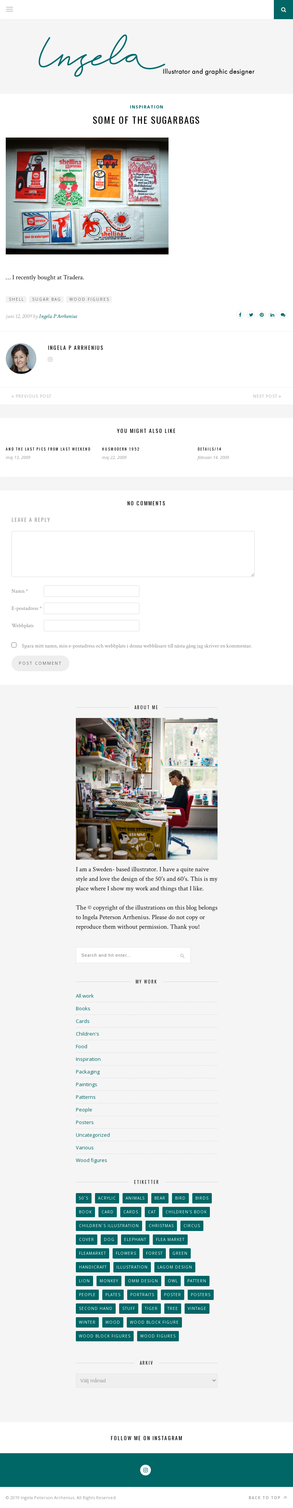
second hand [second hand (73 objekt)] (96, 1308)
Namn (19, 591)
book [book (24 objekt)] (85, 1212)
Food (81, 1046)
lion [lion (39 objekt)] (84, 1280)
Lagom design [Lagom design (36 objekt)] (174, 1267)
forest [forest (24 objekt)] (154, 1253)
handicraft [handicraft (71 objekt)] (93, 1267)
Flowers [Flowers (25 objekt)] (126, 1253)
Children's (87, 1033)
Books (83, 1008)
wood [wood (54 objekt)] (112, 1322)
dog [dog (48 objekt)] (109, 1239)
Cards (83, 1021)
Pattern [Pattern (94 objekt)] (196, 1280)
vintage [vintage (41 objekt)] (197, 1308)
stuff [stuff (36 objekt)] (128, 1308)
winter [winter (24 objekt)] (87, 1322)
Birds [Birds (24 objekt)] (202, 1198)
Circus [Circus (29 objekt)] (191, 1225)
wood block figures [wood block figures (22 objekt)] (105, 1336)
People (84, 1109)
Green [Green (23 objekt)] (180, 1253)
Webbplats (22, 625)
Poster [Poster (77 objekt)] (172, 1294)
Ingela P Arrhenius (58, 316)
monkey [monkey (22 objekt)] (109, 1280)
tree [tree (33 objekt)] (172, 1308)
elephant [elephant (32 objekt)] (135, 1239)
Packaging (88, 1071)
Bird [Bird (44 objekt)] (180, 1198)
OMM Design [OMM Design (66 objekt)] (143, 1280)
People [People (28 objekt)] (87, 1294)
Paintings (86, 1084)
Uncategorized (93, 1134)
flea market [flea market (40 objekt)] (170, 1239)
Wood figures (89, 299)
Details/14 (210, 449)
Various (85, 1147)
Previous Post (31, 396)
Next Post (267, 396)
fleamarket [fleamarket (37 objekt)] (92, 1253)
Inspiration (147, 107)
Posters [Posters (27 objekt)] (201, 1294)
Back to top (268, 1497)
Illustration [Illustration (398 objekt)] (132, 1267)
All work (85, 995)
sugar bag (46, 299)
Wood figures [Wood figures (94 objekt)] (158, 1336)
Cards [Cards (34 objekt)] (130, 1212)
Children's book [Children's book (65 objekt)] (186, 1212)
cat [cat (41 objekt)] (152, 1212)
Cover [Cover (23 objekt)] (86, 1239)
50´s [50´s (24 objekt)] (83, 1198)
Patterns (86, 1096)
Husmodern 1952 (121, 449)
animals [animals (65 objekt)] (135, 1198)
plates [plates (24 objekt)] (113, 1294)
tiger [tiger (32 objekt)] (151, 1308)
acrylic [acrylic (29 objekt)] (107, 1198)
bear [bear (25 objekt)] (159, 1198)
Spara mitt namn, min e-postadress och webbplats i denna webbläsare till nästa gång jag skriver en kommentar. (137, 646)
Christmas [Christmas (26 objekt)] (161, 1225)
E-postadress (26, 608)
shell (16, 299)
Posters (85, 1122)
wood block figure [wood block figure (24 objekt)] (154, 1322)
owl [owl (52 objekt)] (173, 1280)
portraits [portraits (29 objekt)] (142, 1294)
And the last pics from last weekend (48, 449)
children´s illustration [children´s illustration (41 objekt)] (109, 1225)
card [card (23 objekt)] (107, 1212)
